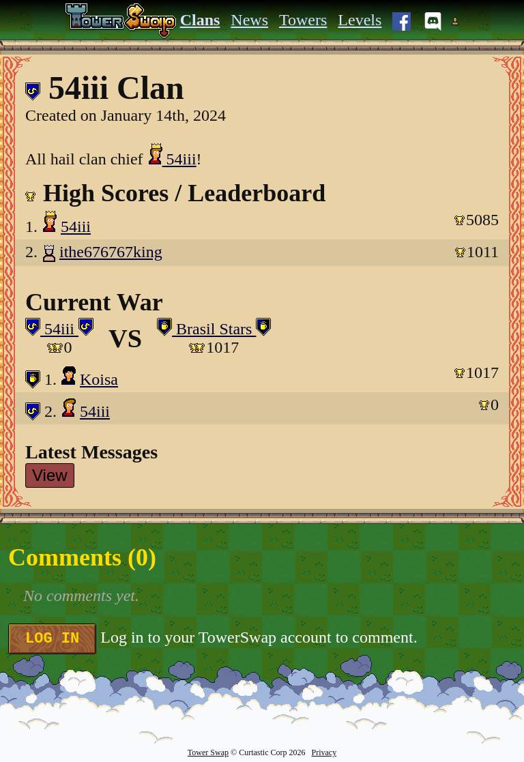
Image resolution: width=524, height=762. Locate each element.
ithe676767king (110, 252)
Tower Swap (208, 752)
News (249, 20)
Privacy (323, 752)
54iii (171, 159)
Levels (359, 20)
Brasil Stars (214, 329)
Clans (200, 20)
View (50, 475)
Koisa (99, 379)
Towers (303, 20)
